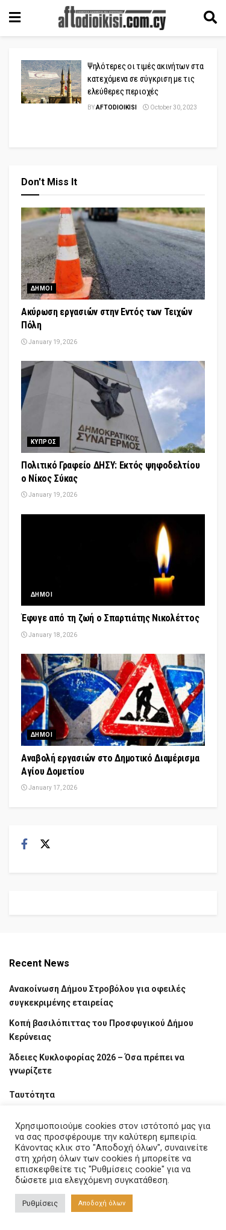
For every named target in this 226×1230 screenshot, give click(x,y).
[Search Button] (210, 18)
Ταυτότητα (32, 1094)
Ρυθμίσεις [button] (40, 1203)
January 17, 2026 (49, 787)
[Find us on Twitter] (45, 844)
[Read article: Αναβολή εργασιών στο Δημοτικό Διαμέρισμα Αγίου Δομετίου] (113, 700)
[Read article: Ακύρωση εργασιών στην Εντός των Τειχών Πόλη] (113, 254)
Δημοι (41, 288)
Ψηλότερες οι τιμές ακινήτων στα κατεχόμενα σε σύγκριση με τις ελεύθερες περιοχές (145, 79)
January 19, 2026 (49, 342)
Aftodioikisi (116, 107)
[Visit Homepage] (112, 18)
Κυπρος (43, 441)
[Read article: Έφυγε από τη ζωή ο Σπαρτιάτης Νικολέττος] (113, 560)
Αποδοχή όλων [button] (101, 1203)
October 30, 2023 (170, 107)
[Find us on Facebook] (24, 844)
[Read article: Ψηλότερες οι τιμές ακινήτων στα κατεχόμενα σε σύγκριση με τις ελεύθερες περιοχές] (51, 81)
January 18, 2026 (49, 635)
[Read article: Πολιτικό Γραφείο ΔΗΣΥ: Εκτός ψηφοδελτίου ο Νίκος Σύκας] (113, 407)
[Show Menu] (14, 18)
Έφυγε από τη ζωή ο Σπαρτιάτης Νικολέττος (110, 618)
